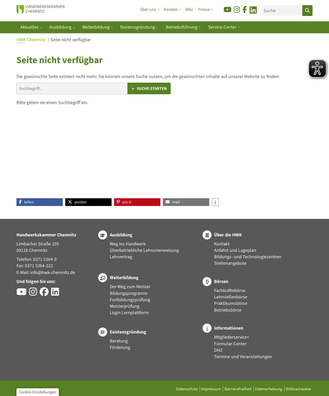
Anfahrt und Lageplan (235, 250)
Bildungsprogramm (129, 293)
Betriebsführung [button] (182, 27)
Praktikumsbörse (230, 303)
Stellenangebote (230, 263)
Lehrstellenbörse (230, 297)
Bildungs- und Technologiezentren (247, 257)
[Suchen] (307, 10)
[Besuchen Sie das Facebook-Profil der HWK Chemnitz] (45, 293)
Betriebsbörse (227, 310)
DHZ (218, 350)
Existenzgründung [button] (138, 27)
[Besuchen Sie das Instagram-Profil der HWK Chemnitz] (34, 293)
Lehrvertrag (121, 257)
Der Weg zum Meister (130, 286)
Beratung (119, 341)
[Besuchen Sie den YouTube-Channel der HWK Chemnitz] (22, 293)
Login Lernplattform (129, 312)
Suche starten (152, 88)
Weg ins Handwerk (128, 244)
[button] (39, 202)
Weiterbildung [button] (96, 27)
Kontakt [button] (170, 9)
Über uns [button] (148, 9)
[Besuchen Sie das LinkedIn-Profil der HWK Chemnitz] (56, 293)
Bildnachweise (298, 389)
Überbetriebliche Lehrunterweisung (144, 250)
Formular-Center (230, 344)
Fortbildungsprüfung (130, 300)
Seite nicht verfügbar (71, 40)
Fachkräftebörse (229, 290)
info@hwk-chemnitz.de (52, 272)
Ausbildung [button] (60, 27)
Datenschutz (187, 389)
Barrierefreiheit (238, 389)
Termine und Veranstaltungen (243, 357)
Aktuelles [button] (30, 27)
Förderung (120, 347)
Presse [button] (204, 9)
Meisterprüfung (124, 306)
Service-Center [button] (222, 27)
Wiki (189, 9)
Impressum (211, 389)
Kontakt (222, 244)
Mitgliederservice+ (231, 337)
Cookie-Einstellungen (37, 392)
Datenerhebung (269, 389)
